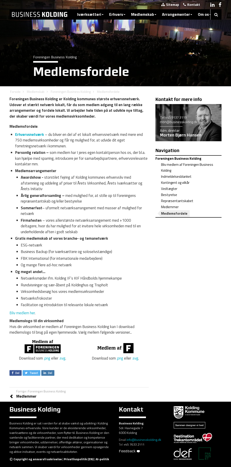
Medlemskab (143, 14)
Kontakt (191, 4)
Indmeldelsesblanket (176, 176)
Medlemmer (170, 207)
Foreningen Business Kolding (71, 91)
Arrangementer (177, 14)
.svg (62, 358)
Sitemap (170, 4)
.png (47, 358)
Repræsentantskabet (177, 200)
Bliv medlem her (22, 313)
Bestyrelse (169, 194)
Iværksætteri (90, 14)
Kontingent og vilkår (175, 182)
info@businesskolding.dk (144, 439)
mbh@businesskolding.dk (178, 122)
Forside (15, 91)
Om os (204, 14)
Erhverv (117, 14)
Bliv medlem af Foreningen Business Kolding (187, 167)
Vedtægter (169, 188)
